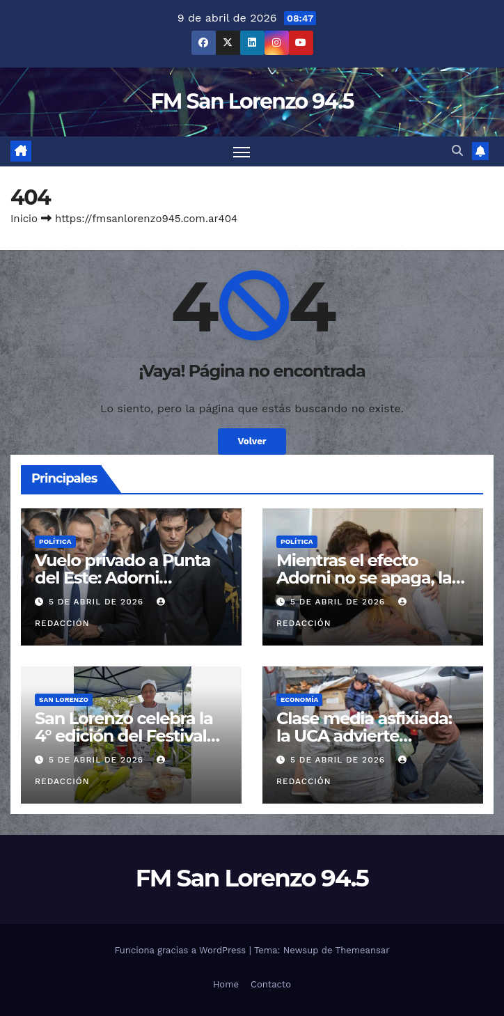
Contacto (271, 984)
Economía (299, 699)
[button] (457, 151)
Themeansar (363, 950)
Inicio (24, 218)
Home (226, 984)
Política (55, 541)
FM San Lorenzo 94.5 (251, 101)
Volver (252, 442)
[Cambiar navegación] (242, 151)
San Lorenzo (63, 699)
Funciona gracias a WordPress (181, 950)
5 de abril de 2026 (98, 602)
